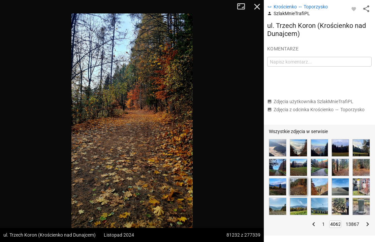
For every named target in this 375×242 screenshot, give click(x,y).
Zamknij (257, 6)
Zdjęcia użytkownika (310, 101)
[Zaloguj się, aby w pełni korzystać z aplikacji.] (353, 8)
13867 (352, 224)
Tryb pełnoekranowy (243, 6)
